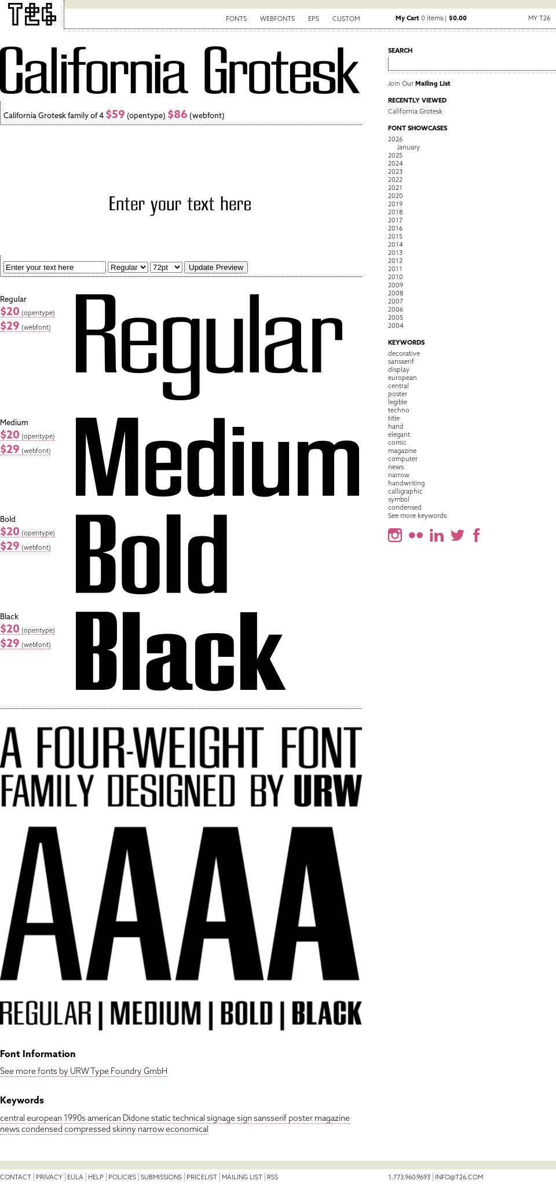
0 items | (431, 18)
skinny (124, 1129)
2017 (395, 220)
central (12, 1118)
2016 (395, 228)
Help (96, 1177)
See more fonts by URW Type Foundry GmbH (83, 1071)
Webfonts (277, 18)
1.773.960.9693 (409, 1177)
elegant (399, 434)
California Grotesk (415, 111)
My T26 (539, 18)
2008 (395, 293)
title (394, 418)
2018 (395, 212)
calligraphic (405, 491)
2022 (395, 180)
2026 (395, 139)
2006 (395, 309)
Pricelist (201, 1177)
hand (396, 426)
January (408, 147)
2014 (395, 244)
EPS (313, 18)
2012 (395, 261)
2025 (395, 155)
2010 (395, 277)
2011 (395, 269)
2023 (395, 171)
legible (397, 402)
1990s (75, 1118)
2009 (395, 285)
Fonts (236, 18)
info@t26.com (459, 1177)
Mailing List (242, 1177)
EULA (75, 1177)
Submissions (161, 1177)
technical (189, 1118)
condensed (42, 1129)
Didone (136, 1118)
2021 (395, 188)
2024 (395, 163)
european (44, 1118)
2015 (395, 236)
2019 (395, 204)
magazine (332, 1118)
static (161, 1118)
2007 (395, 301)
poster (300, 1118)
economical (187, 1129)
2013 (395, 252)
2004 (396, 325)
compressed (87, 1129)
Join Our (419, 83)
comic (397, 442)
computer (403, 459)
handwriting (406, 483)
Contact (15, 1177)
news (10, 1129)
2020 (395, 196)
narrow (151, 1129)
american (104, 1118)
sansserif (270, 1118)
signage (221, 1118)
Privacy (49, 1177)
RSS (272, 1177)
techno (398, 410)
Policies (122, 1177)
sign (244, 1118)
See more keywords (417, 515)
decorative (404, 353)
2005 (395, 317)
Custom (346, 18)
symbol (398, 499)
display (398, 369)
